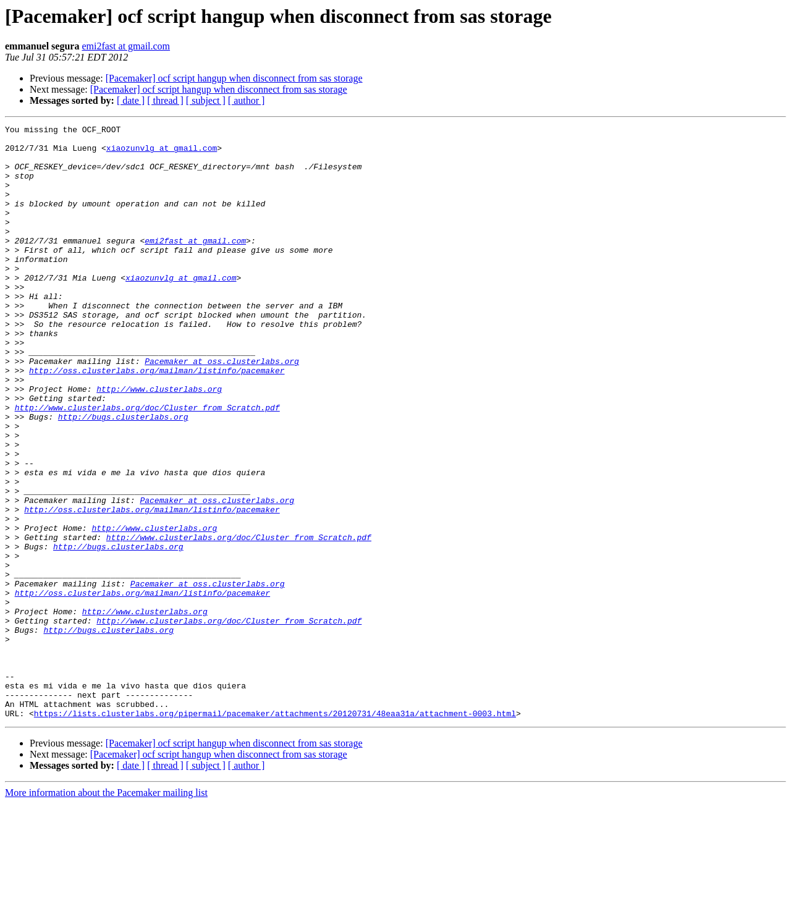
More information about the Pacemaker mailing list (106, 911)
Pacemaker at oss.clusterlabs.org (222, 409)
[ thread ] (165, 100)
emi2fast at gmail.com (126, 46)
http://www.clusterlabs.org (159, 442)
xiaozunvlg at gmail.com (161, 153)
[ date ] (131, 100)
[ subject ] (206, 100)
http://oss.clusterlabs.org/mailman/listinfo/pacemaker (156, 420)
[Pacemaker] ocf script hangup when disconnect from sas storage (234, 78)
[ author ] (246, 100)
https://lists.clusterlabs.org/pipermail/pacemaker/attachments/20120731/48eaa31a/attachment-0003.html (275, 831)
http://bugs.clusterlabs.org (123, 475)
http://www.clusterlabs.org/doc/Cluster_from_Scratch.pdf (147, 464)
